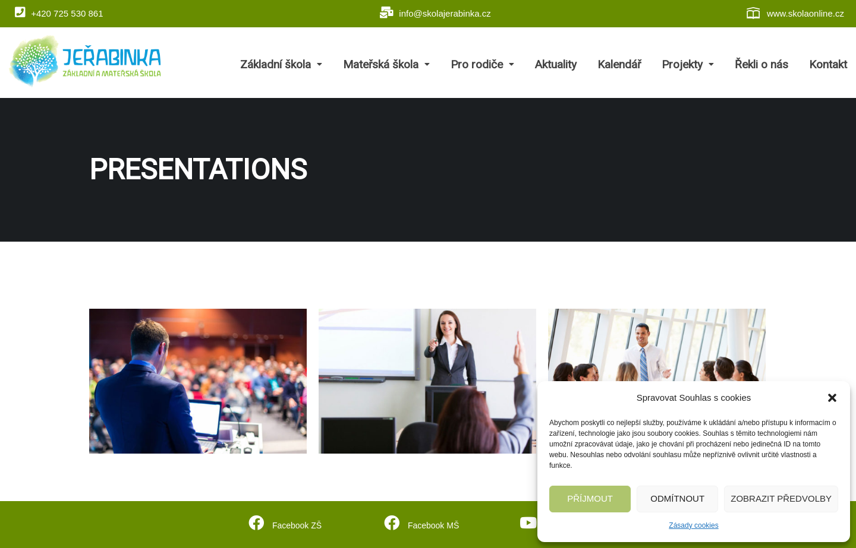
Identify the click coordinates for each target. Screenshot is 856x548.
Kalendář (619, 64)
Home (101, 257)
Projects (148, 257)
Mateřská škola (386, 64)
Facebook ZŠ (296, 523)
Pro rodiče (482, 64)
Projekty (688, 64)
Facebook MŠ (432, 523)
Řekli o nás (761, 64)
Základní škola (281, 64)
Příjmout (590, 498)
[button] (832, 398)
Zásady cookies (693, 525)
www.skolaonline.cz (794, 13)
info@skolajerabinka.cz (435, 12)
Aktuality (556, 64)
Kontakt (828, 64)
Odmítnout (677, 498)
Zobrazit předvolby (781, 498)
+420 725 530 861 (59, 12)
